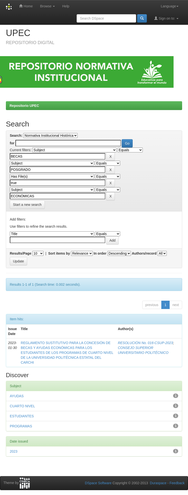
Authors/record (144, 253)
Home (26, 6)
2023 (13, 451)
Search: (16, 135)
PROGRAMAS (21, 426)
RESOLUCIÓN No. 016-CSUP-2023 (145, 343)
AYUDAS (17, 396)
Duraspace (158, 483)
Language (169, 6)
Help (65, 6)
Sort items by (59, 253)
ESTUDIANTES (22, 416)
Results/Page (20, 253)
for (12, 143)
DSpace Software (98, 483)
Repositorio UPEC (24, 106)
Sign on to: (166, 18)
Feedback (177, 483)
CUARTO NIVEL (22, 406)
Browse (47, 6)
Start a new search (27, 205)
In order (100, 253)
